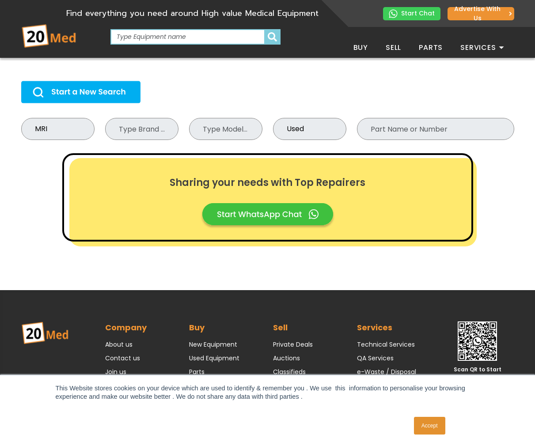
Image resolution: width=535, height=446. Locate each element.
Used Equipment (214, 358)
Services (482, 47)
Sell (393, 47)
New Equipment (213, 344)
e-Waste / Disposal (386, 371)
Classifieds (289, 371)
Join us (115, 371)
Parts (431, 47)
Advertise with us (483, 13)
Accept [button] (429, 426)
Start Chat (412, 13)
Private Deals (293, 344)
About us (119, 344)
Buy (360, 47)
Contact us (122, 358)
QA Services (375, 358)
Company (126, 327)
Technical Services (386, 344)
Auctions (286, 358)
